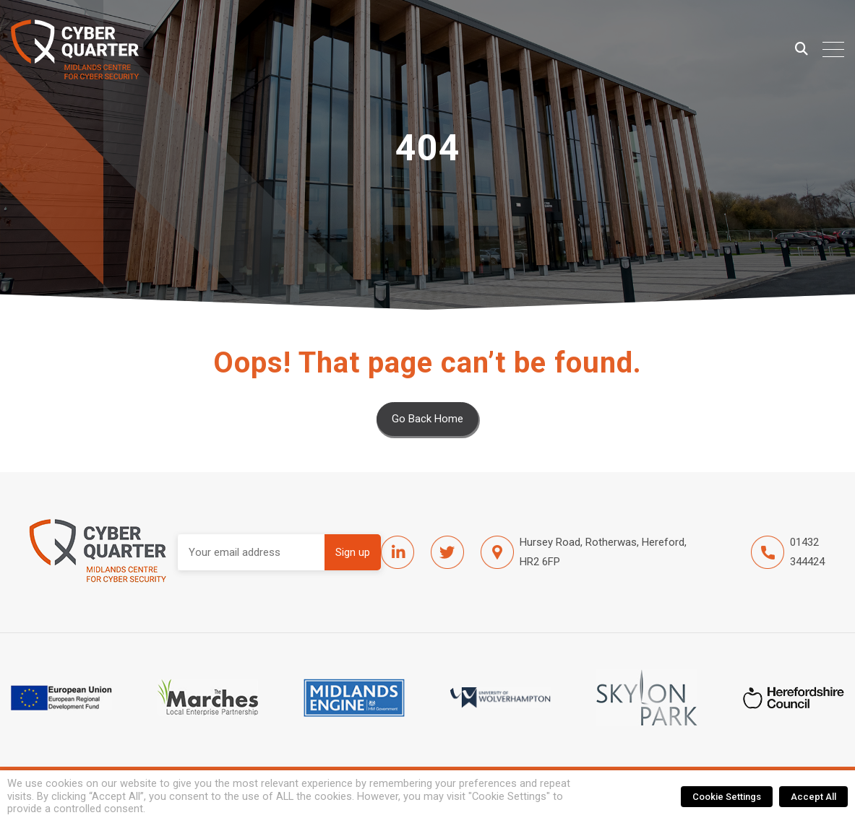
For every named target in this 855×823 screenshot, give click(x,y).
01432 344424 (788, 552)
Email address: (251, 552)
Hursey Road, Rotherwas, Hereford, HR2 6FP (584, 552)
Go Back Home (427, 418)
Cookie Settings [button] (726, 796)
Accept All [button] (813, 796)
